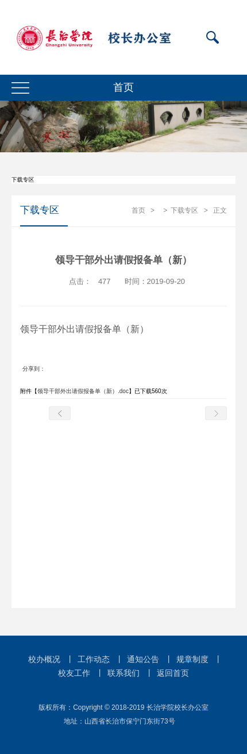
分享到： (33, 369)
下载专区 (184, 210)
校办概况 (44, 659)
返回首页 (173, 673)
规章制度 (192, 659)
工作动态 (94, 659)
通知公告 (143, 659)
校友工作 (74, 673)
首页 (138, 210)
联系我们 (123, 673)
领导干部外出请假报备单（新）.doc (83, 391)
